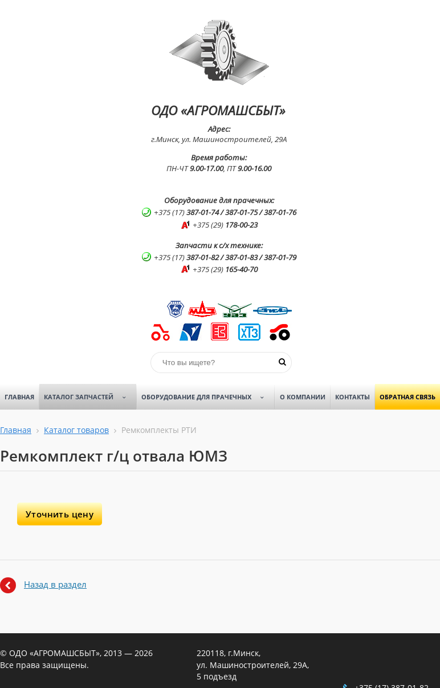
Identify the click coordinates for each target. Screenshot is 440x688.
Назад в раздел (55, 584)
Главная (19, 396)
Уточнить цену (59, 514)
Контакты (352, 396)
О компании (302, 396)
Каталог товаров (76, 430)
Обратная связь (407, 396)
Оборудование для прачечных (206, 397)
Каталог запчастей (89, 397)
